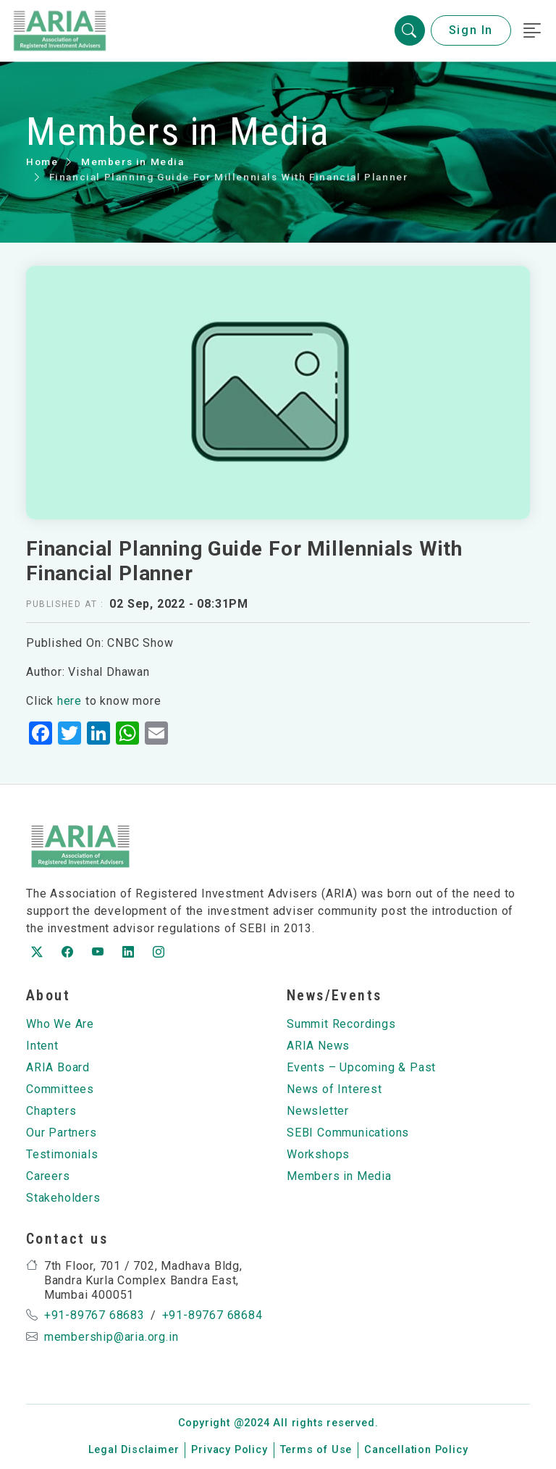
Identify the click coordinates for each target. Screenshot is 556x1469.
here (69, 701)
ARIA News (318, 1045)
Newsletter (318, 1111)
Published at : (65, 604)
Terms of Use (316, 1450)
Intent (42, 1045)
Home (42, 161)
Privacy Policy (229, 1450)
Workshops (318, 1154)
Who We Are (60, 1024)
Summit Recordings (341, 1024)
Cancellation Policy (416, 1450)
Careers (48, 1176)
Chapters (51, 1111)
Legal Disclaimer (134, 1450)
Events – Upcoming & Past (361, 1067)
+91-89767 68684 (212, 1315)
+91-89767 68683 (94, 1315)
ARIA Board (58, 1067)
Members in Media (133, 161)
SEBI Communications (348, 1132)
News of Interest (334, 1089)
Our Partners (61, 1132)
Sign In (471, 31)
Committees (60, 1089)
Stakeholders (63, 1198)
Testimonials (62, 1154)
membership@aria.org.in (111, 1337)
